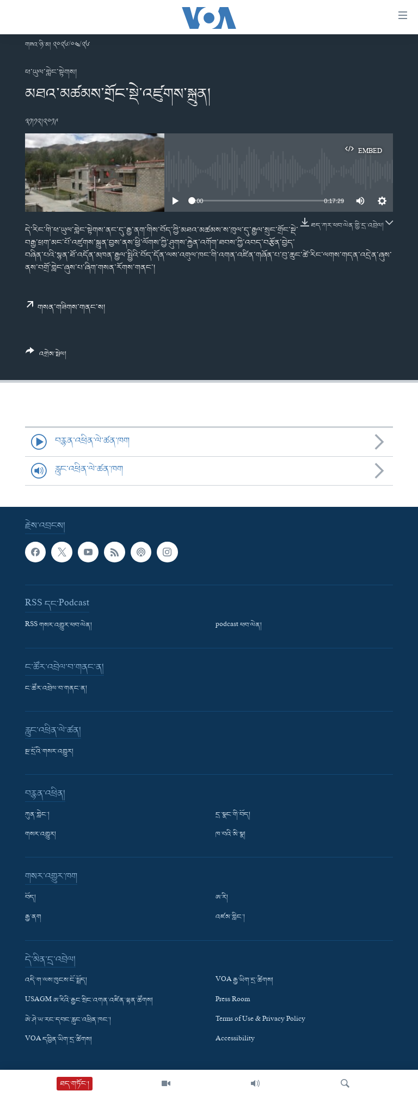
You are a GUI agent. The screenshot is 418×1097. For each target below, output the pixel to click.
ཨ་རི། (222, 897)
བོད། (30, 897)
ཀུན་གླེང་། (37, 815)
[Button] (46, 356)
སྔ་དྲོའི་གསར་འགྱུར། (49, 751)
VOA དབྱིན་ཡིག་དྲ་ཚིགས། (58, 1039)
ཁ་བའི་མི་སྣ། (230, 834)
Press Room (233, 1000)
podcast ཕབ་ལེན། (239, 625)
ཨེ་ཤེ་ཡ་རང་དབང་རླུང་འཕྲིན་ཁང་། (68, 1019)
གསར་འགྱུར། (40, 834)
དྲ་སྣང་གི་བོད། (233, 815)
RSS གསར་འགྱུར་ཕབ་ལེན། (58, 625)
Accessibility (235, 1039)
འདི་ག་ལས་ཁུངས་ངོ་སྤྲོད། (56, 980)
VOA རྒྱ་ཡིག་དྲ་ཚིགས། (244, 980)
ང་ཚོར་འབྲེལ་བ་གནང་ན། (56, 688)
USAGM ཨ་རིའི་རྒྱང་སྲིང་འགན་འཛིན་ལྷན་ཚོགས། (89, 1000)
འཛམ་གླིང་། (230, 917)
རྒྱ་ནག (33, 917)
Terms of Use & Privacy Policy (260, 1019)
